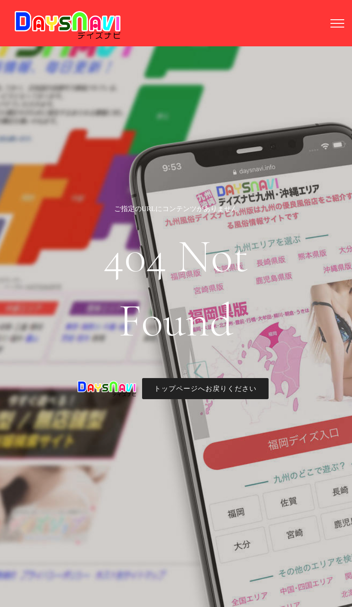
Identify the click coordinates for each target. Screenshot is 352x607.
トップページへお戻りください (205, 388)
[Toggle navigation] (337, 23)
